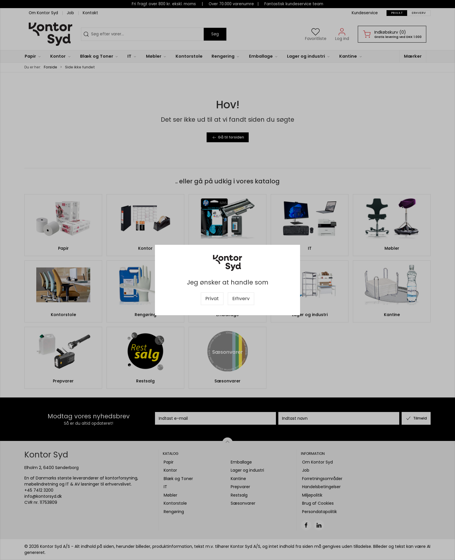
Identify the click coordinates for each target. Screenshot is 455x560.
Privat (212, 298)
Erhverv (241, 298)
